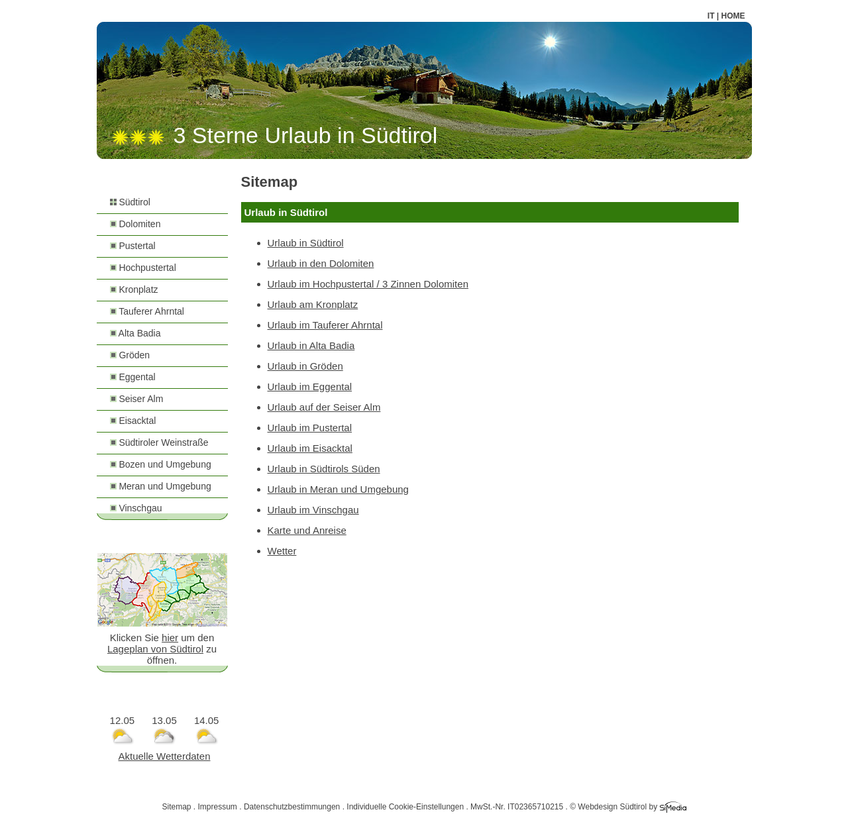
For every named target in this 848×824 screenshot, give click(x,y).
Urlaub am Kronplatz (313, 304)
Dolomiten (135, 224)
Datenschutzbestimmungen (292, 806)
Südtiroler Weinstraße (159, 442)
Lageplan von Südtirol (155, 648)
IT (711, 16)
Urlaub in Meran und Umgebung (338, 489)
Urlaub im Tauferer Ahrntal (325, 325)
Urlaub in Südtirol (306, 242)
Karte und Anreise (307, 530)
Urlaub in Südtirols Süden (324, 468)
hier (170, 637)
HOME (733, 16)
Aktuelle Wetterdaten (165, 756)
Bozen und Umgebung (160, 464)
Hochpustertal (143, 267)
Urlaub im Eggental (310, 386)
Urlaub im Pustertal (310, 427)
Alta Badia (135, 333)
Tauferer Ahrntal (147, 311)
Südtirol (130, 202)
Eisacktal (133, 420)
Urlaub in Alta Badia (311, 345)
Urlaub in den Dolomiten (321, 263)
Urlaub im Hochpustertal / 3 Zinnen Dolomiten (368, 283)
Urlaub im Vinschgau (313, 509)
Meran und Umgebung (160, 486)
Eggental (133, 377)
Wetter (282, 550)
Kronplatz (134, 289)
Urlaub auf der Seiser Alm (324, 407)
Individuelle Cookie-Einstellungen (405, 806)
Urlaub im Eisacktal (310, 448)
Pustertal (133, 245)
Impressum (217, 806)
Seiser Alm (137, 398)
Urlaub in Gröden (305, 366)
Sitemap (176, 806)
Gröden (130, 355)
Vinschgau (136, 508)
